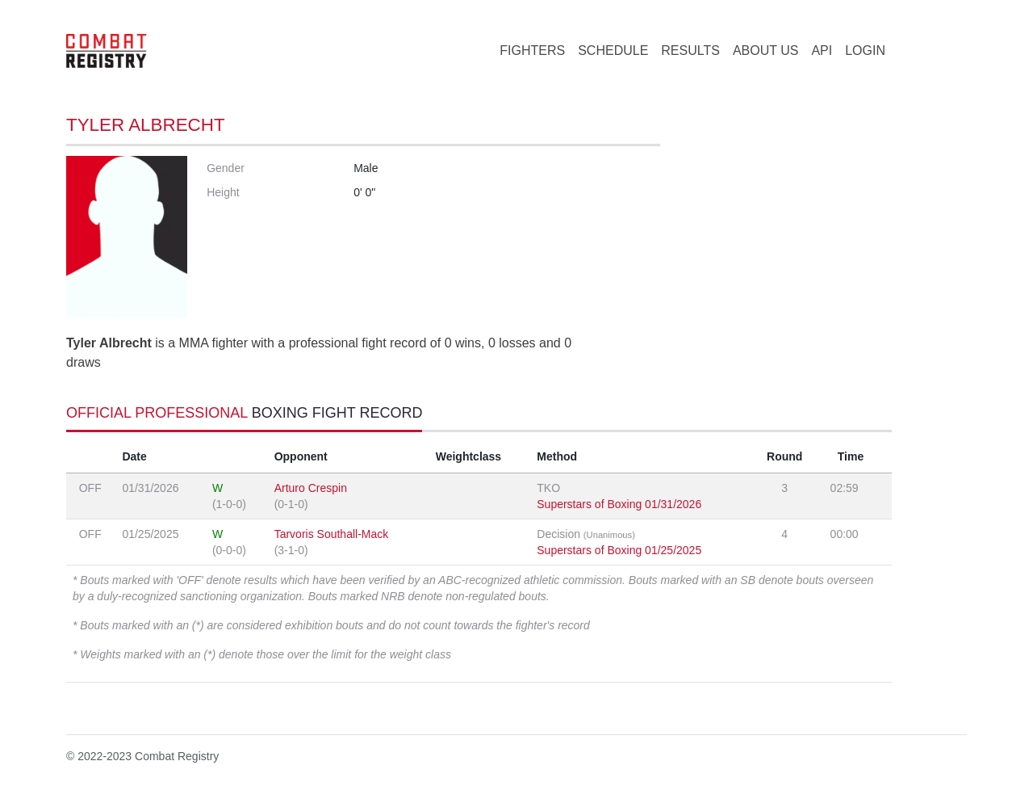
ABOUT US (766, 50)
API (821, 50)
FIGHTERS (532, 50)
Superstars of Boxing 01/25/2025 (619, 550)
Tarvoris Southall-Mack (331, 534)
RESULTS (690, 50)
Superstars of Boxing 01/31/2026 (619, 504)
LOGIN (865, 50)
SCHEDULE (613, 50)
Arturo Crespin (310, 487)
